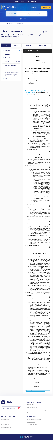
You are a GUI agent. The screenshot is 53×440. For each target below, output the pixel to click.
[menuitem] (35, 7)
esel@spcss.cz (31, 422)
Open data (3, 422)
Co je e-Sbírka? (30, 404)
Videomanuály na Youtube (11, 408)
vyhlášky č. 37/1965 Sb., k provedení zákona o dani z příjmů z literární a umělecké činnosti (38, 390)
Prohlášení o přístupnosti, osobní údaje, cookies (38, 410)
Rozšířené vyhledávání (26, 19)
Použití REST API (5, 424)
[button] (6, 45)
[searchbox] (29, 13)
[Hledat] (44, 13)
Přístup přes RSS (5, 419)
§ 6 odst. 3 (28, 390)
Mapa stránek (30, 412)
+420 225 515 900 (32, 424)
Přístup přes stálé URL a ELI (7, 427)
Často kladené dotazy (32, 407)
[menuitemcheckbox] (11, 61)
